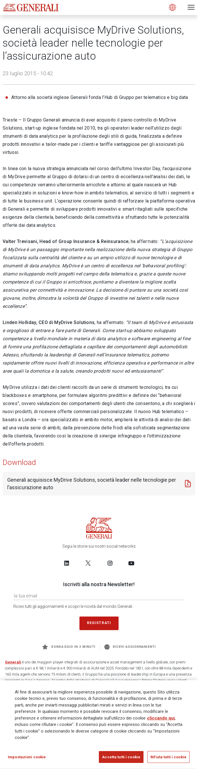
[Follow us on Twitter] (88, 563)
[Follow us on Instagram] (110, 563)
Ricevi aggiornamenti (130, 647)
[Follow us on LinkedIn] (66, 563)
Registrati (99, 623)
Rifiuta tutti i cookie (168, 759)
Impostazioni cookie (27, 759)
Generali (13, 662)
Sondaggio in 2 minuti (68, 647)
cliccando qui (161, 720)
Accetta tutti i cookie (121, 759)
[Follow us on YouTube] (131, 563)
